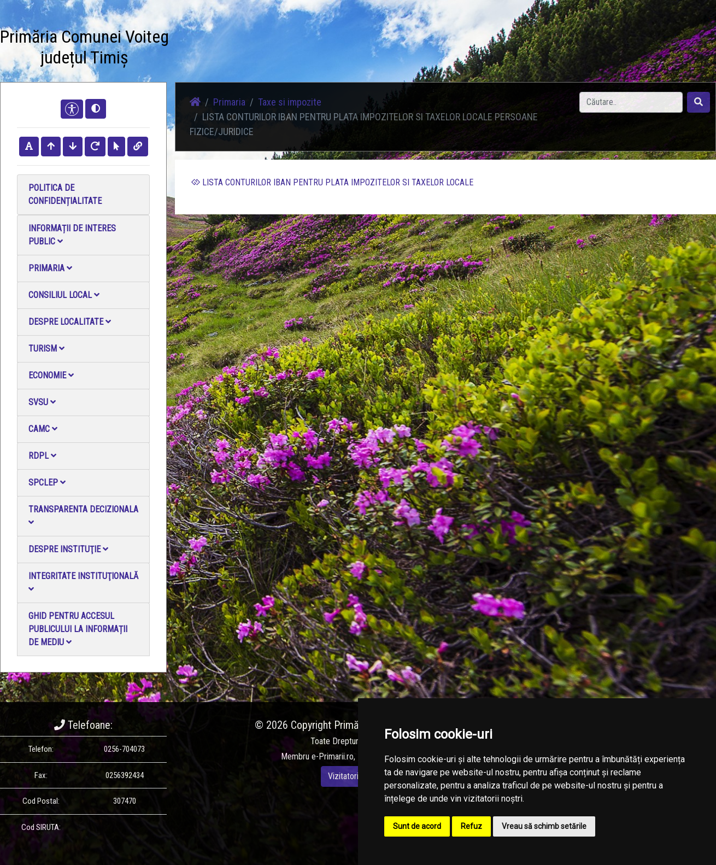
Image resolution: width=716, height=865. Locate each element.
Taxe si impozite (289, 102)
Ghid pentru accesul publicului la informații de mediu (77, 629)
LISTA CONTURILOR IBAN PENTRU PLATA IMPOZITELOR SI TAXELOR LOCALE (332, 182)
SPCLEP (47, 482)
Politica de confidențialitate (65, 194)
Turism (46, 348)
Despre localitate (69, 322)
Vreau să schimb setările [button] (544, 826)
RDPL (42, 456)
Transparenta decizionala (83, 515)
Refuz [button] (471, 826)
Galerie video (533, 49)
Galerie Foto (476, 49)
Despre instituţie (68, 549)
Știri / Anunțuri (417, 49)
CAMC (42, 429)
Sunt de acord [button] (417, 826)
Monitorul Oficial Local (648, 49)
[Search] (631, 102)
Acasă (368, 49)
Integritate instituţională (83, 582)
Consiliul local (63, 295)
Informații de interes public (72, 235)
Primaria (50, 268)
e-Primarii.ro (333, 756)
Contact (583, 49)
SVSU (42, 402)
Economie (51, 375)
